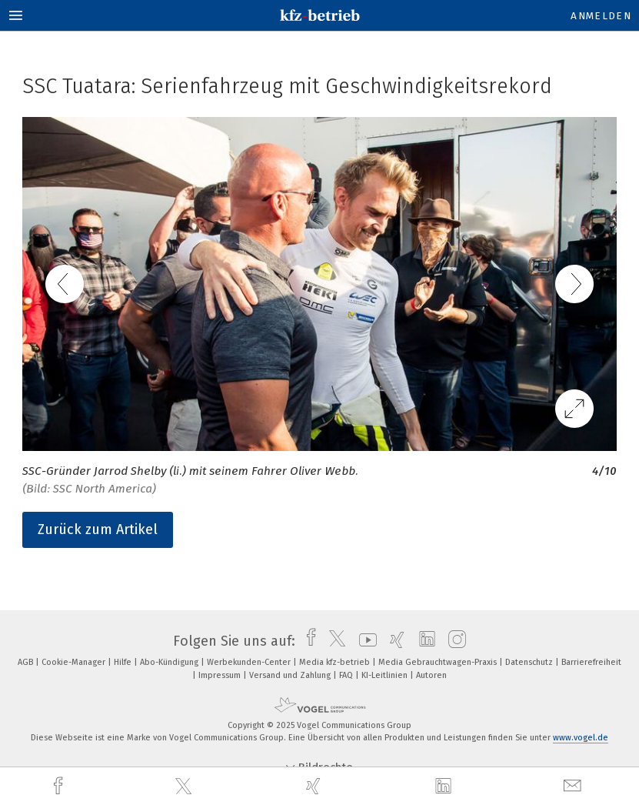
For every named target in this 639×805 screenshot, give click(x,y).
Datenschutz (530, 662)
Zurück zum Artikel (98, 529)
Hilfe (124, 662)
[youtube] (364, 641)
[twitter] (185, 786)
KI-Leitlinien (385, 675)
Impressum (220, 675)
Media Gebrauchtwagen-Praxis (438, 662)
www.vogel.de (580, 738)
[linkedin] (445, 787)
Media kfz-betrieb (335, 662)
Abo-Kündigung (170, 662)
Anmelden (601, 15)
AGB (26, 662)
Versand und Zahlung (291, 675)
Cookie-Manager (75, 662)
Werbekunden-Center (250, 662)
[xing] (315, 786)
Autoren (431, 675)
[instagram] (453, 641)
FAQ (347, 675)
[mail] (574, 786)
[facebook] (60, 786)
